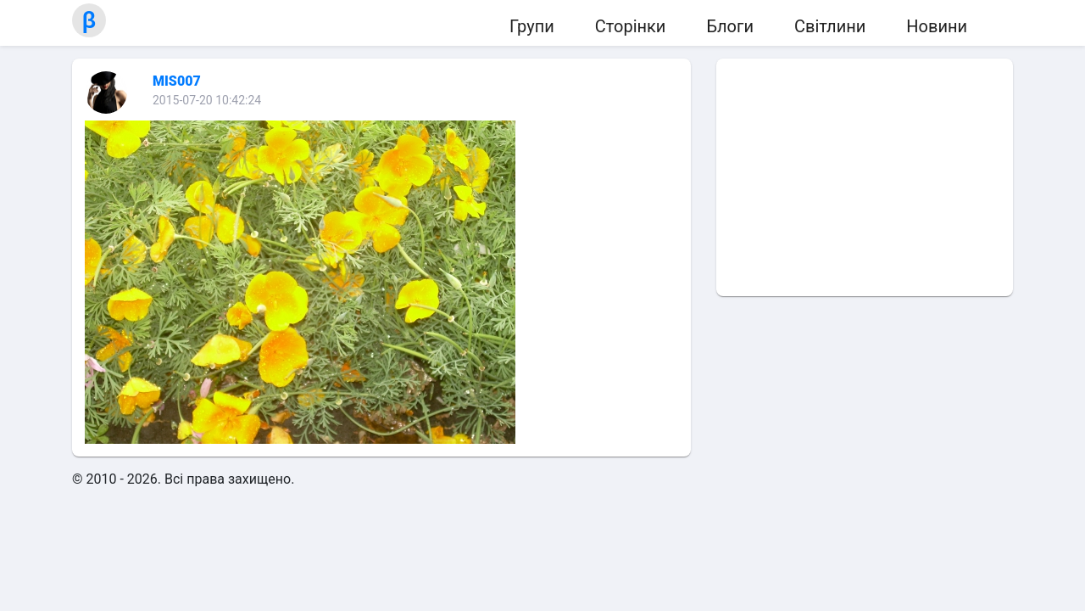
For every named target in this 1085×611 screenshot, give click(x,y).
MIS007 (177, 81)
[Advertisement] (864, 177)
